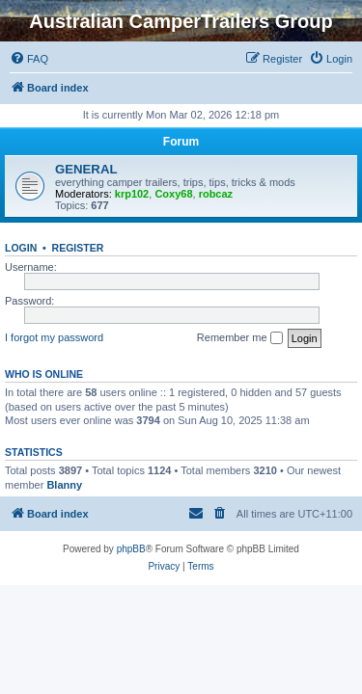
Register (78, 248)
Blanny (64, 485)
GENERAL (86, 169)
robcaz (216, 194)
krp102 (132, 194)
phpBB (131, 549)
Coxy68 (173, 194)
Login (21, 248)
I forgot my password (54, 337)
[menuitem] (29, 58)
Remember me (240, 338)
